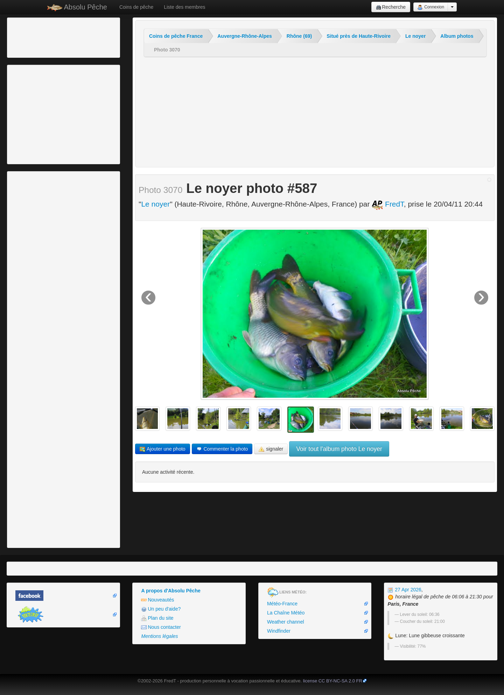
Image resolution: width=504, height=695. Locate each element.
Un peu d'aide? (161, 609)
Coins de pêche (136, 7)
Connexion (430, 7)
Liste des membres (184, 7)
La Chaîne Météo (285, 613)
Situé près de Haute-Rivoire (359, 36)
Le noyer (415, 36)
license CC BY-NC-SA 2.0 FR (332, 680)
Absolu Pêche (77, 7)
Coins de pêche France (176, 36)
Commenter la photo (222, 449)
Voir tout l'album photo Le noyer (339, 448)
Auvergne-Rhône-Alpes (244, 36)
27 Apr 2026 (404, 589)
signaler (271, 449)
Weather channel (285, 622)
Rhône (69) (299, 36)
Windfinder (278, 631)
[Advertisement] (47, 37)
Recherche (391, 7)
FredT (388, 204)
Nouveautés (157, 600)
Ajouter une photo (163, 449)
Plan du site (157, 618)
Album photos (456, 36)
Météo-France (282, 603)
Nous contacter (161, 627)
